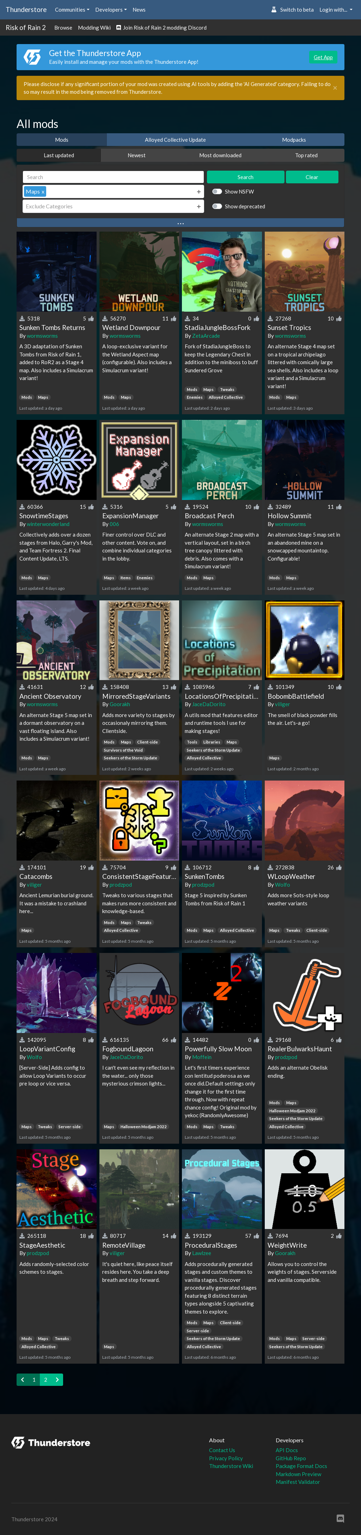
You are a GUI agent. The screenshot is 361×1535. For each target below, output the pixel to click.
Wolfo (282, 884)
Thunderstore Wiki (231, 1466)
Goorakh (120, 704)
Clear (312, 177)
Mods (61, 139)
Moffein (202, 1057)
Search (245, 177)
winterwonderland (48, 524)
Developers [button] (109, 9)
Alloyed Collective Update (175, 139)
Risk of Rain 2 (26, 27)
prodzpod (121, 884)
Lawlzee (201, 1253)
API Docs (287, 1450)
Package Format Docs (301, 1466)
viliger (282, 704)
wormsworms (42, 335)
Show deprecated (245, 206)
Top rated (306, 155)
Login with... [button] (333, 9)
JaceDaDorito (209, 704)
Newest (137, 155)
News (139, 9)
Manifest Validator (298, 1482)
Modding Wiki (94, 27)
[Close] (335, 88)
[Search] (113, 177)
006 (114, 524)
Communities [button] (70, 9)
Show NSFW (239, 191)
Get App (323, 57)
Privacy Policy (226, 1458)
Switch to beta (292, 9)
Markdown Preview (298, 1474)
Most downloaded (220, 155)
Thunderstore (26, 9)
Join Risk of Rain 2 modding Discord (161, 27)
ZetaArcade (206, 335)
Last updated (59, 155)
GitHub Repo (291, 1458)
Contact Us (222, 1450)
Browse (63, 27)
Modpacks (294, 139)
